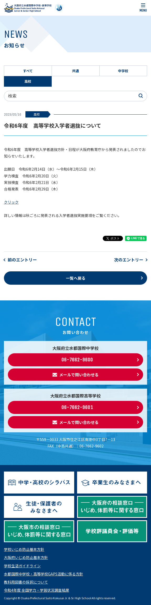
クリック (11, 202)
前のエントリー (22, 259)
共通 (75, 70)
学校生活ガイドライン (22, 565)
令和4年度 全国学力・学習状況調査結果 (36, 590)
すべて (28, 70)
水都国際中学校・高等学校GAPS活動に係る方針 (43, 573)
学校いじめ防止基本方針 (24, 549)
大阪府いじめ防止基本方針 (26, 557)
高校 (27, 81)
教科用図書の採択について (26, 582)
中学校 (123, 70)
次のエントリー (128, 259)
